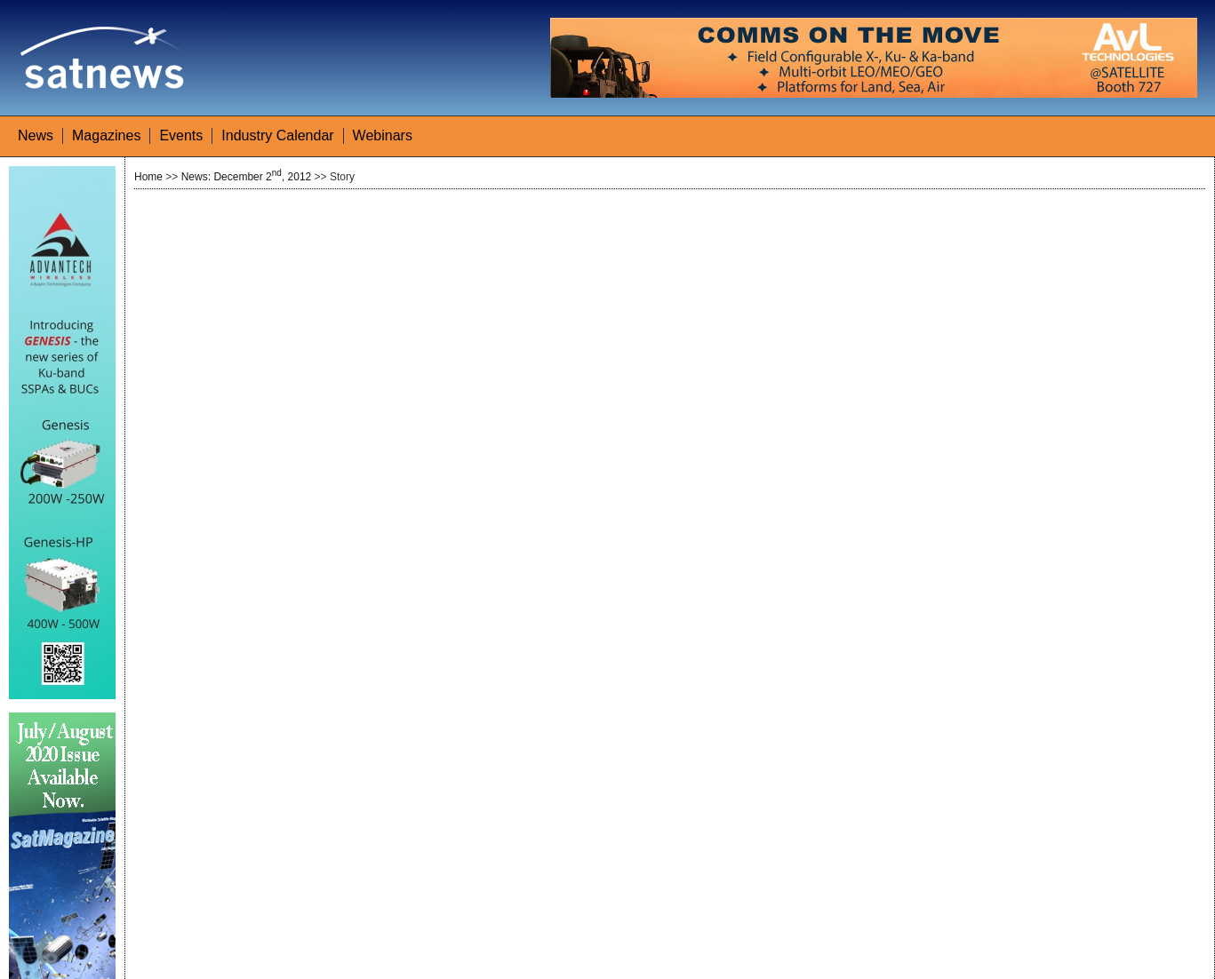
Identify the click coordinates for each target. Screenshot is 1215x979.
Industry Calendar (277, 135)
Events (181, 135)
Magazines (106, 135)
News (35, 135)
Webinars (382, 135)
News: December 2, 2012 (246, 177)
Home (148, 177)
